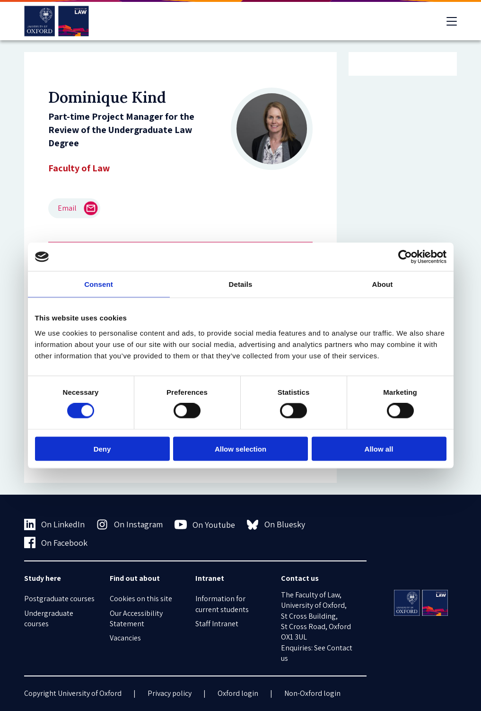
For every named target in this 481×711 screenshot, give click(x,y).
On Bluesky (276, 524)
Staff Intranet (216, 624)
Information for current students (222, 604)
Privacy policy (170, 693)
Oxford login (238, 693)
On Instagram (129, 524)
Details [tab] (241, 284)
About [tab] (382, 284)
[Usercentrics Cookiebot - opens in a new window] (405, 257)
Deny (102, 448)
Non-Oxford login (312, 693)
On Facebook (56, 542)
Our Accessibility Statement (136, 618)
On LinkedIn (54, 524)
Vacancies (125, 638)
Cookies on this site (141, 599)
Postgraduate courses (59, 599)
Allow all (379, 448)
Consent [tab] (98, 284)
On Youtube (205, 524)
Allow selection (240, 448)
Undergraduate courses (48, 618)
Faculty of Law (79, 168)
